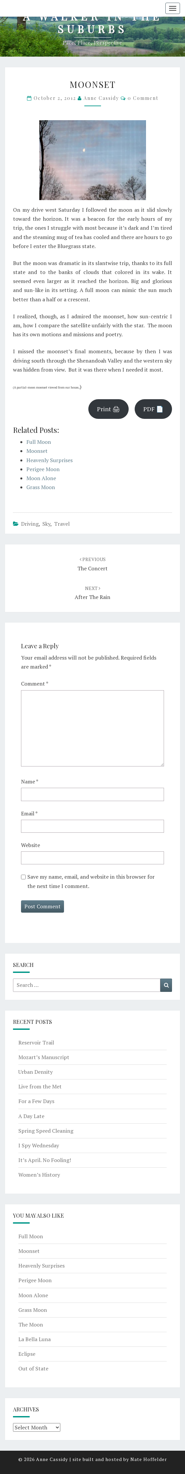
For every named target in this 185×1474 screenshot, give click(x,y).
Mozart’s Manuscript (43, 1057)
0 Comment (143, 98)
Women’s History (39, 1174)
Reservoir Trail (36, 1042)
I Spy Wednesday (38, 1145)
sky (46, 523)
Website (30, 845)
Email (29, 813)
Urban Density (35, 1071)
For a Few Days (36, 1101)
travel (62, 523)
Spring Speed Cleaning (45, 1130)
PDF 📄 (153, 409)
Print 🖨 (108, 409)
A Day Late (31, 1116)
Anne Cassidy (101, 98)
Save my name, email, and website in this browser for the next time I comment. (91, 881)
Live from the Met (40, 1086)
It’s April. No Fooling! (44, 1160)
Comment (34, 683)
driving (30, 523)
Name (29, 781)
